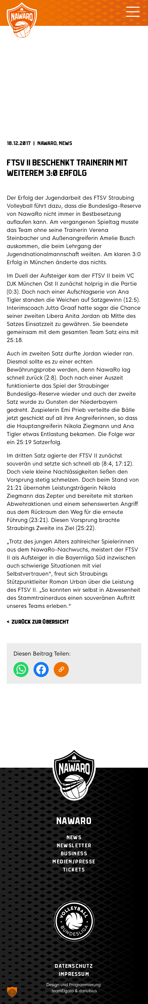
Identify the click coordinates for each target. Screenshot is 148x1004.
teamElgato (63, 991)
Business (74, 853)
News (65, 143)
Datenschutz (74, 966)
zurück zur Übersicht (40, 622)
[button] (12, 992)
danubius (88, 991)
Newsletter (74, 845)
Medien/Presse (73, 861)
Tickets (74, 869)
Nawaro (74, 821)
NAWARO (47, 143)
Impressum (74, 974)
